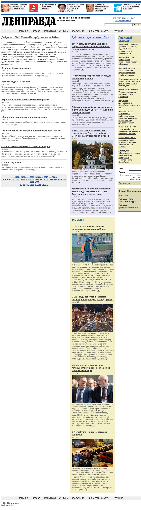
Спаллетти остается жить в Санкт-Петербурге (25, 146)
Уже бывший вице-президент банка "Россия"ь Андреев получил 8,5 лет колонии (127, 142)
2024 (18, 177)
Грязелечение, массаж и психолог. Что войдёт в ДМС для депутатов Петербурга (129, 82)
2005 (51, 179)
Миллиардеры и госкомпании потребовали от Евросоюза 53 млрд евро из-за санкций (91, 368)
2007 (41, 179)
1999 (37, 182)
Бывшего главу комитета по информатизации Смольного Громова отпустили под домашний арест (127, 117)
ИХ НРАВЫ (64, 31)
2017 (51, 177)
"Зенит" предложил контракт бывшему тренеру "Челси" (31, 130)
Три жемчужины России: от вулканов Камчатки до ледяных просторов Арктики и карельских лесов (91, 191)
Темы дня (78, 219)
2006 (46, 179)
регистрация (136, 177)
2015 (4, 179)
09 (40, 185)
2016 (55, 177)
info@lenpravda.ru (123, 21)
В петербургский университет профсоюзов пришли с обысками (129, 60)
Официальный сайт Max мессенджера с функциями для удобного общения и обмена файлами (92, 110)
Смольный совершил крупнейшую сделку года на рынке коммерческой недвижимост (128, 48)
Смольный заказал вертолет (16, 68)
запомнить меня (127, 175)
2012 (18, 179)
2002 (65, 179)
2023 (23, 177)
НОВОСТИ (37, 31)
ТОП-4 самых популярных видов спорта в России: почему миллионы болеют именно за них (91, 46)
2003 (60, 179)
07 (35, 185)
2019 (41, 177)
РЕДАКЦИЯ (118, 31)
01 (21, 185)
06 (33, 185)
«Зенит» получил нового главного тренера (24, 117)
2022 (27, 177)
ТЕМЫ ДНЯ (24, 31)
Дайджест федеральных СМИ (90, 37)
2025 (14, 177)
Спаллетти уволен (11, 162)
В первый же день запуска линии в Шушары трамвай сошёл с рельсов (126, 71)
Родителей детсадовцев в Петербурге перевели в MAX (129, 104)
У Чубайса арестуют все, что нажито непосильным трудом (75, 8)
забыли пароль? (135, 179)
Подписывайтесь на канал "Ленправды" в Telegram (131, 7)
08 (38, 185)
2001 (32, 182)
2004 (55, 179)
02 (24, 185)
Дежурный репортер (125, 39)
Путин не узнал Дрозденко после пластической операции (102, 8)
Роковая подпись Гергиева (15, 81)
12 (47, 185)
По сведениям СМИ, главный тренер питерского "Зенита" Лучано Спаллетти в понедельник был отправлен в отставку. (32, 169)
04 (28, 185)
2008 (37, 179)
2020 (37, 177)
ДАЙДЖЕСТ (50, 31)
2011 (23, 179)
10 (43, 185)
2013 (14, 179)
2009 (32, 179)
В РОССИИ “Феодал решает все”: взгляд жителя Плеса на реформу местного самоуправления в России (91, 133)
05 (31, 185)
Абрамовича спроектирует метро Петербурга (25, 99)
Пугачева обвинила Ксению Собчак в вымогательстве (18, 7)
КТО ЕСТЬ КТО (78, 31)
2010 (27, 179)
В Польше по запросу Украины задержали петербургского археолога (128, 93)
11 (45, 185)
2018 (46, 177)
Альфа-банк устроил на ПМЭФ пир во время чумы (47, 7)
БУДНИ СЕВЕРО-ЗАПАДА (99, 31)
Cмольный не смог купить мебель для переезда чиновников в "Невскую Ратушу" (129, 130)
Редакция (124, 183)
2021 (32, 177)
